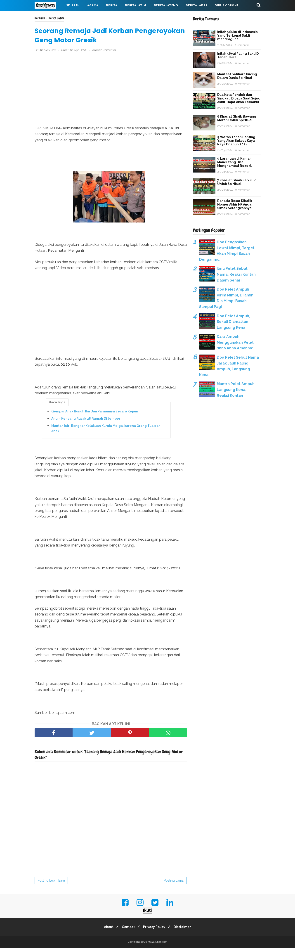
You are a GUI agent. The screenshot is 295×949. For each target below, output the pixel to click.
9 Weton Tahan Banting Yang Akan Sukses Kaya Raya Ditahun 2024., (236, 140)
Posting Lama (174, 881)
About (106, 928)
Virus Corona (227, 5)
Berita (111, 5)
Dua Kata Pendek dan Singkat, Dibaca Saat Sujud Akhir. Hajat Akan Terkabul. (238, 98)
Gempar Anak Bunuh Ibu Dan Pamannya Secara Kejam (94, 412)
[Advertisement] (111, 90)
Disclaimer (184, 928)
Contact (127, 928)
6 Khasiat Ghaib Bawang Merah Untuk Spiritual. (236, 118)
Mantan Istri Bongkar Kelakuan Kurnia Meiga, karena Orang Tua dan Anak (105, 429)
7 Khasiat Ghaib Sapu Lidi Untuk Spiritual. (237, 182)
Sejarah (73, 5)
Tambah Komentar (103, 51)
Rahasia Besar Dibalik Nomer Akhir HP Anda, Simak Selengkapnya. (235, 204)
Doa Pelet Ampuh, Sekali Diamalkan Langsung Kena (233, 322)
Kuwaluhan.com (157, 942)
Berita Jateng (166, 5)
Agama (92, 5)
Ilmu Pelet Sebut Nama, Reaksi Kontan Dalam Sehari (236, 274)
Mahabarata (48, 16)
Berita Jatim (135, 5)
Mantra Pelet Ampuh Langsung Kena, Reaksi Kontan (236, 390)
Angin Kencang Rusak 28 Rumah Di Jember (85, 419)
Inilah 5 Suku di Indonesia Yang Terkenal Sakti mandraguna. (237, 35)
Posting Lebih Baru (51, 881)
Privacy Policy (155, 928)
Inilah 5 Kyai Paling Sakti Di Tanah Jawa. (238, 55)
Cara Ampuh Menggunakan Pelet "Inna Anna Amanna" (235, 342)
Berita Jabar (197, 5)
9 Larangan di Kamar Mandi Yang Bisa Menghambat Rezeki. (234, 162)
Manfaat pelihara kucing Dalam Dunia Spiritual (237, 76)
